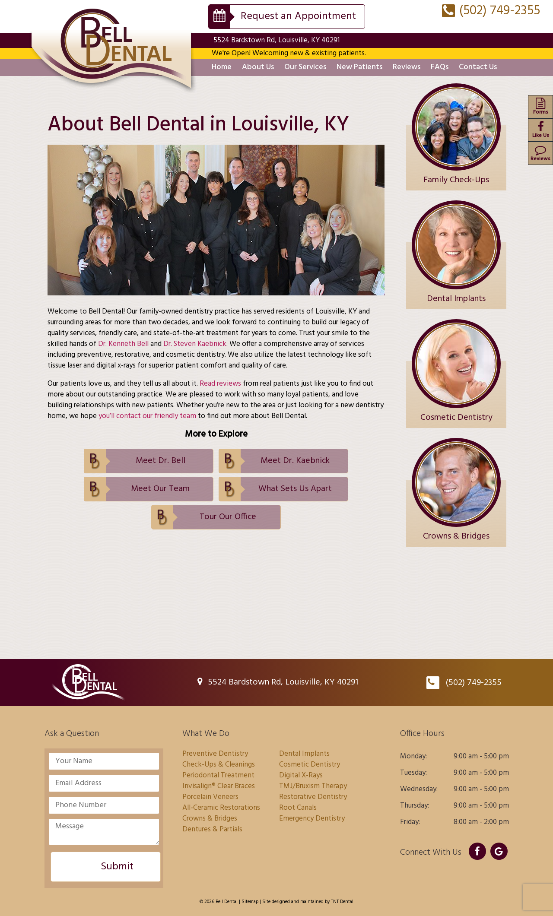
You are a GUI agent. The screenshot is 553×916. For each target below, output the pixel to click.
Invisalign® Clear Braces (218, 786)
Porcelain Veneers (210, 797)
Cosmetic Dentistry (309, 764)
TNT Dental (342, 902)
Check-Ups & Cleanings (218, 764)
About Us (258, 67)
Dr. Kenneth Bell (123, 344)
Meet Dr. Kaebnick (295, 461)
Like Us (540, 130)
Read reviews (220, 384)
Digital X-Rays (301, 775)
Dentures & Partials (212, 829)
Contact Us (478, 67)
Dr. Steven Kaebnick (194, 344)
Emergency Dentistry (312, 818)
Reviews (406, 67)
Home (222, 67)
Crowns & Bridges (209, 818)
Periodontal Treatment (218, 775)
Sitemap (250, 902)
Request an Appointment (298, 16)
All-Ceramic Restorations (221, 808)
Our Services (305, 67)
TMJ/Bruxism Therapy (313, 786)
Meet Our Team (160, 489)
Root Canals (298, 808)
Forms (540, 107)
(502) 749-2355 (491, 10)
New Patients (359, 67)
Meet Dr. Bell (160, 461)
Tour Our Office (228, 517)
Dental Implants (304, 754)
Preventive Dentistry (215, 754)
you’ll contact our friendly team (147, 416)
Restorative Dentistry (313, 797)
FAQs (439, 67)
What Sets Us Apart (295, 489)
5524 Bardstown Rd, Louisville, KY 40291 (276, 40)
